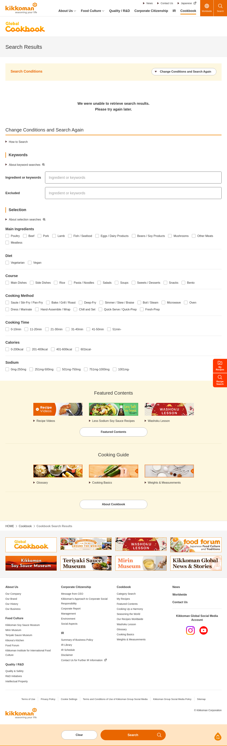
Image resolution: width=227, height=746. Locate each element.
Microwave (174, 302)
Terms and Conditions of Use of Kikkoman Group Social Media (115, 699)
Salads (107, 282)
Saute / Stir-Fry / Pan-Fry (27, 302)
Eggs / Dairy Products (115, 235)
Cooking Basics (102, 482)
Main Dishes (19, 282)
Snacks (173, 282)
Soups (124, 282)
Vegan (37, 262)
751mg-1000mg (99, 369)
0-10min (16, 329)
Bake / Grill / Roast (63, 302)
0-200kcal (17, 349)
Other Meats (205, 235)
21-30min (57, 329)
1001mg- (124, 369)
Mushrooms (181, 235)
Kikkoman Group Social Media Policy (172, 699)
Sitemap (201, 699)
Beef (31, 235)
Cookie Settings (69, 699)
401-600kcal (64, 349)
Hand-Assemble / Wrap (55, 309)
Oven (192, 302)
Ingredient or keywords (23, 177)
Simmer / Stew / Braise (119, 302)
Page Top (218, 736)
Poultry (15, 235)
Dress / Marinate (21, 309)
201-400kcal (40, 349)
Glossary (42, 482)
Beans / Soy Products (151, 235)
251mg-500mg (44, 369)
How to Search (18, 141)
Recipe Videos (46, 420)
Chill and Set (87, 309)
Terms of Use (28, 699)
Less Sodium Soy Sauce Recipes (113, 420)
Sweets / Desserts (148, 282)
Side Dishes (43, 282)
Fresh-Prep (152, 309)
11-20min (36, 329)
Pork (46, 235)
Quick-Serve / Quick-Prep (120, 309)
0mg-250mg (18, 369)
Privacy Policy (48, 699)
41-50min (98, 329)
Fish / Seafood (83, 235)
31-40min (77, 329)
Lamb (61, 235)
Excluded (12, 193)
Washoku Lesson (159, 420)
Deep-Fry (90, 302)
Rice (62, 282)
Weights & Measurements (164, 482)
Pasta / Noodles (84, 282)
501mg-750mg (71, 369)
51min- (117, 329)
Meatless (16, 242)
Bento (191, 282)
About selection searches (25, 219)
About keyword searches (24, 164)
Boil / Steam (150, 302)
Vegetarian (18, 262)
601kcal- (86, 349)
